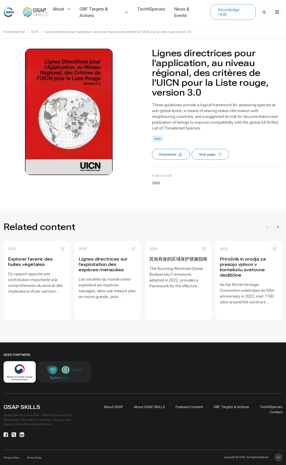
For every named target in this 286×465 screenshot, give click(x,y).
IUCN (34, 31)
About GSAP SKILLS (149, 407)
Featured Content (189, 407)
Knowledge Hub (14, 31)
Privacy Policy (12, 457)
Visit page (210, 154)
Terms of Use (34, 457)
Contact (276, 412)
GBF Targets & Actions (231, 407)
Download (171, 154)
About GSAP (113, 407)
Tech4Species (271, 407)
